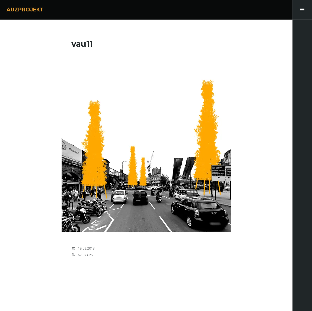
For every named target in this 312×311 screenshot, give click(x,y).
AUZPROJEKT (25, 10)
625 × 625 (85, 255)
